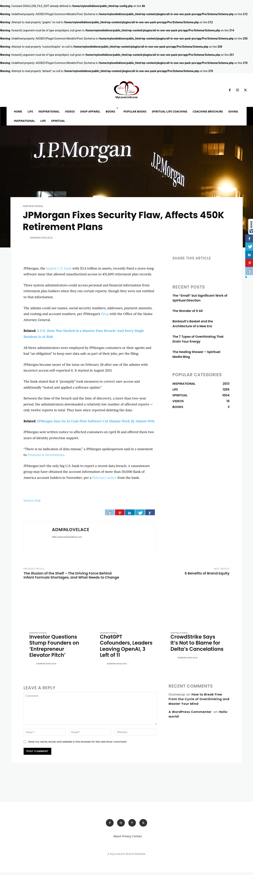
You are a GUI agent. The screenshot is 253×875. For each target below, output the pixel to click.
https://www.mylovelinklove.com (67, 538)
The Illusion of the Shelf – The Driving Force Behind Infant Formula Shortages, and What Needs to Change (71, 576)
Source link (32, 502)
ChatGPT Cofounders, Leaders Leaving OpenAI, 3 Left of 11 (123, 648)
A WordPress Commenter (190, 714)
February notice (104, 479)
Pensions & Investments (46, 456)
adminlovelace (41, 239)
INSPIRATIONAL (33, 207)
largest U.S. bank (58, 270)
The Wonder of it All (187, 312)
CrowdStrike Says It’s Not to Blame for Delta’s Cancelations (196, 648)
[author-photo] (32, 666)
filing (105, 315)
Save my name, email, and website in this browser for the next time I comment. (77, 744)
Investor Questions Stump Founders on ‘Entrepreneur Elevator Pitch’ (55, 648)
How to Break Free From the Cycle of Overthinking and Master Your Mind (199, 701)
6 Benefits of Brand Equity (207, 574)
